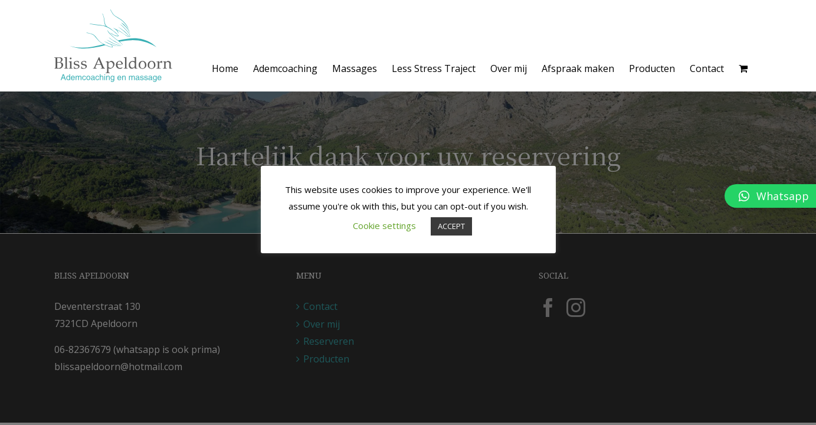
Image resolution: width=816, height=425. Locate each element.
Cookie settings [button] (384, 225)
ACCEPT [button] (451, 226)
